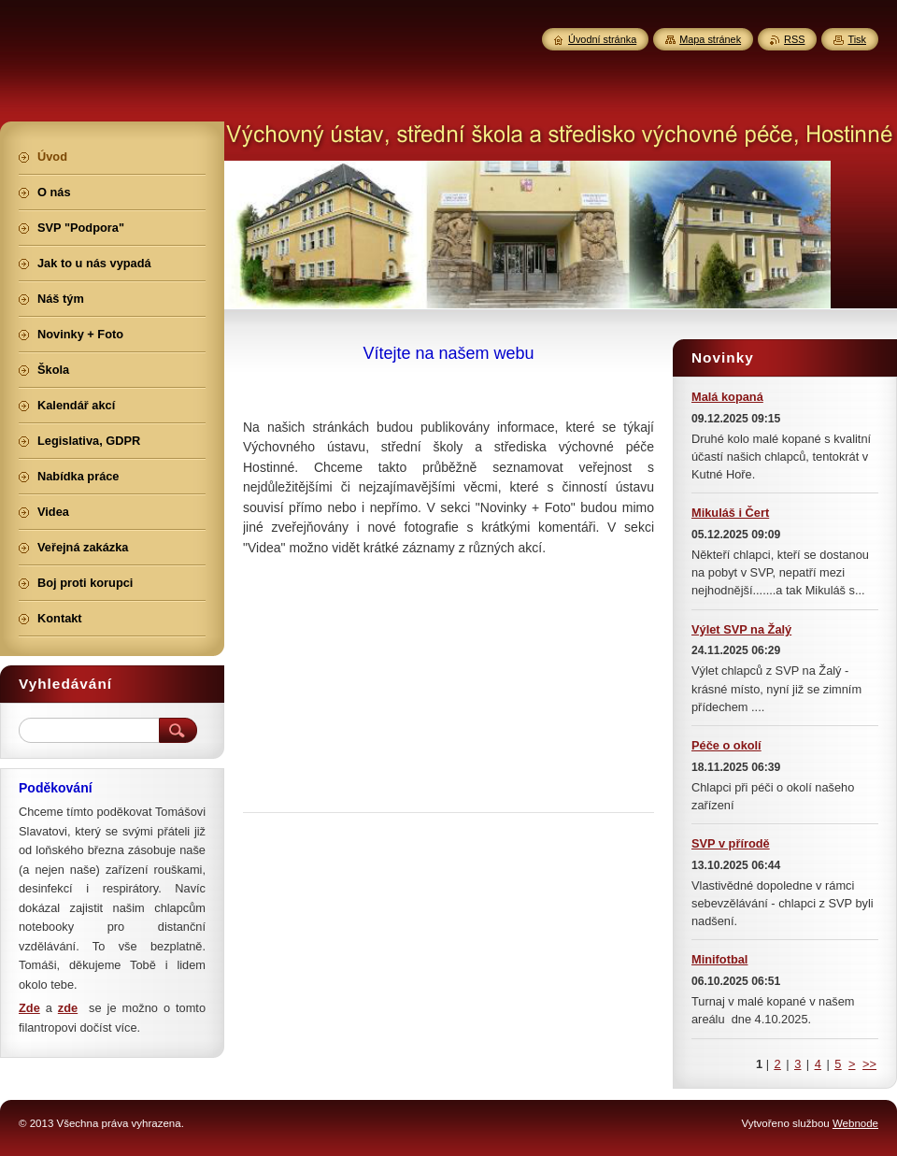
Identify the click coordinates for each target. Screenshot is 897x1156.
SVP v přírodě (730, 843)
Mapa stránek (710, 39)
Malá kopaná (727, 397)
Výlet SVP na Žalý (741, 629)
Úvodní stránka (602, 39)
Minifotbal (719, 959)
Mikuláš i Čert (730, 513)
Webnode (855, 1123)
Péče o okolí (726, 745)
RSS (794, 39)
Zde (29, 1008)
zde (68, 1008)
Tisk (856, 39)
